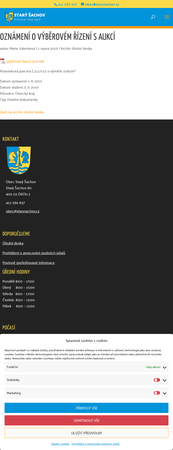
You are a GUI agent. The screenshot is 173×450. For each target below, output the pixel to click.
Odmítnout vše (87, 420)
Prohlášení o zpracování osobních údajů (96, 443)
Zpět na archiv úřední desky (22, 112)
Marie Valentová (22, 48)
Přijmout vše (87, 408)
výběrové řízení (18, 61)
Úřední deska (13, 243)
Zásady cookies (60, 443)
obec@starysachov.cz (22, 211)
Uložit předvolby (86, 433)
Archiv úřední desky (76, 48)
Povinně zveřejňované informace (29, 262)
